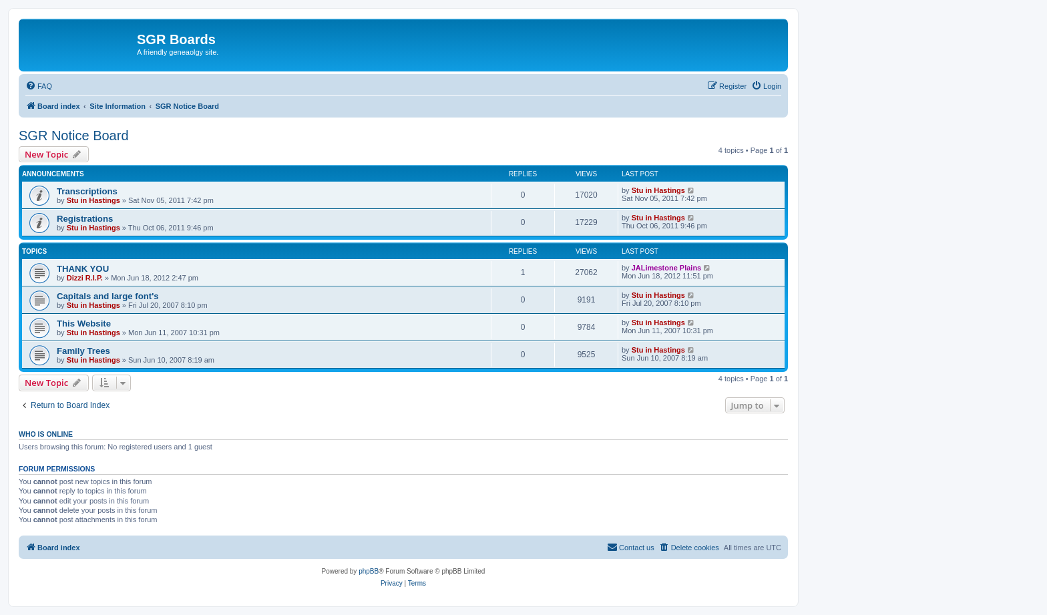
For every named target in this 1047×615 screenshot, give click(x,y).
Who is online (46, 434)
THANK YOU (83, 269)
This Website (84, 324)
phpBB (369, 571)
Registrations (85, 219)
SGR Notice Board (74, 135)
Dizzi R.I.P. (85, 278)
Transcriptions (87, 191)
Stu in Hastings (93, 200)
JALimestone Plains (667, 268)
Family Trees (83, 351)
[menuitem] (38, 86)
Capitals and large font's (108, 296)
